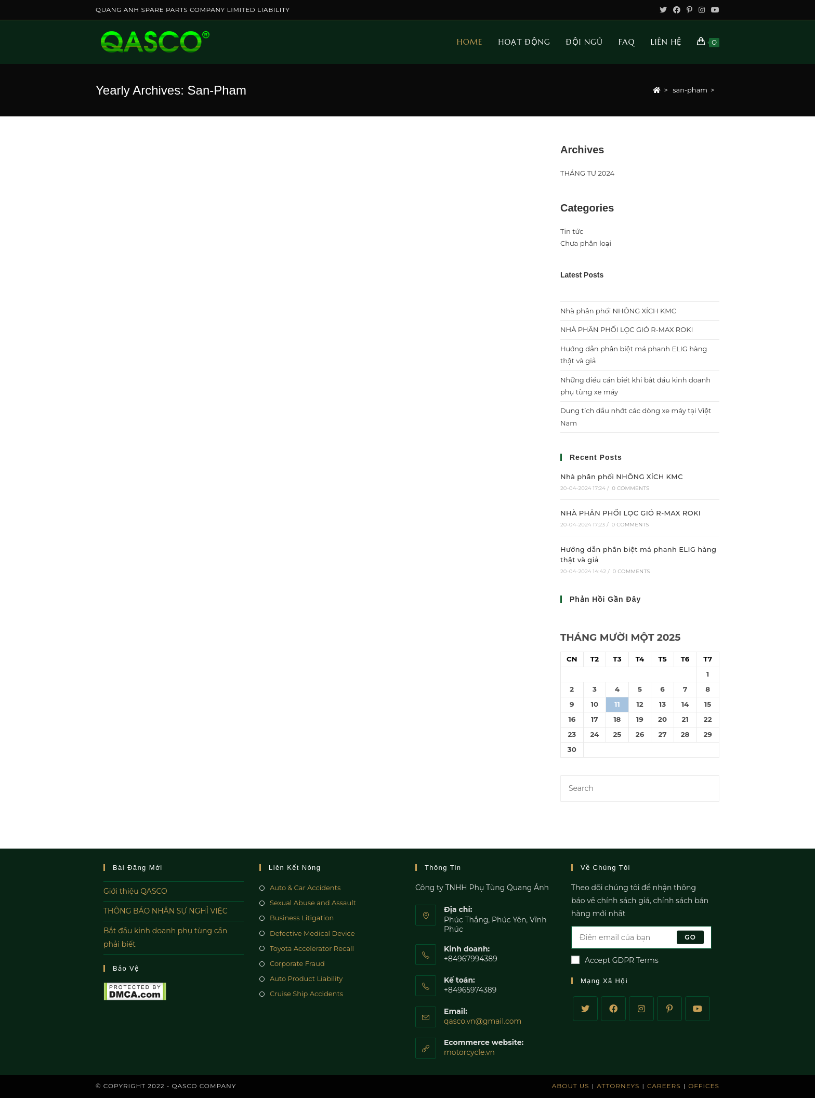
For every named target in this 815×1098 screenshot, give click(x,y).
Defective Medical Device (312, 933)
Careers (664, 1086)
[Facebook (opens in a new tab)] (676, 10)
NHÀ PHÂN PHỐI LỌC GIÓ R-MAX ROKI (626, 329)
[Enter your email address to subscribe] (641, 937)
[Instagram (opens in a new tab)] (701, 10)
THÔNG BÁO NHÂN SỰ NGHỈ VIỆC (165, 911)
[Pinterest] (669, 1008)
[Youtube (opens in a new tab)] (713, 10)
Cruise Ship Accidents (306, 993)
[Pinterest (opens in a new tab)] (689, 10)
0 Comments (630, 488)
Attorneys (618, 1086)
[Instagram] (641, 1008)
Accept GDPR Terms (615, 960)
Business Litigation (302, 918)
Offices (703, 1086)
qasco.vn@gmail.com (482, 1021)
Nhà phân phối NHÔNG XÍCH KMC (618, 311)
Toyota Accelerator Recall (312, 948)
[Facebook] (613, 1008)
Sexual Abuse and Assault (313, 902)
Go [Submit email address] (690, 937)
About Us (570, 1086)
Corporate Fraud (297, 963)
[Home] (657, 90)
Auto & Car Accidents (305, 887)
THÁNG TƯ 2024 (587, 173)
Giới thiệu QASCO (135, 891)
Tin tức (571, 231)
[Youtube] (697, 1008)
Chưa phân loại (585, 243)
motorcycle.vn (469, 1052)
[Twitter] (585, 1008)
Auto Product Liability (306, 978)
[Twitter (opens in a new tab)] (663, 10)
